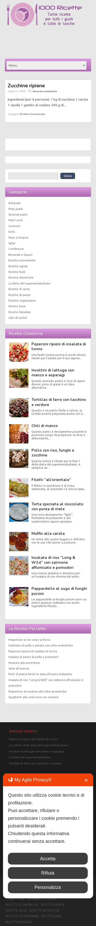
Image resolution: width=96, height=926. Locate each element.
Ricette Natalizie (19, 312)
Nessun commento (45, 91)
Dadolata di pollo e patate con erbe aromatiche (40, 645)
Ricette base (17, 306)
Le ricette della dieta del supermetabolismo (39, 745)
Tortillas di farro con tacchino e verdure (58, 402)
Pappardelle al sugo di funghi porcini (59, 591)
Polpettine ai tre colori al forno (29, 639)
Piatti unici (15, 220)
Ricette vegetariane (22, 300)
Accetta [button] (47, 858)
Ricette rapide (18, 266)
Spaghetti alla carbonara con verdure (33, 697)
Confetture (16, 248)
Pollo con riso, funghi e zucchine (52, 453)
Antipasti (14, 203)
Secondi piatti (17, 214)
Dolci (11, 231)
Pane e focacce (18, 237)
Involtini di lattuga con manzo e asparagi (52, 373)
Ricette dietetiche (21, 277)
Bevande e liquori (20, 254)
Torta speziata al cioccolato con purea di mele (57, 507)
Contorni (14, 226)
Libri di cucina (17, 317)
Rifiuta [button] (47, 873)
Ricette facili (16, 271)
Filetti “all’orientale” (51, 479)
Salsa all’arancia (18, 668)
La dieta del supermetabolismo (29, 283)
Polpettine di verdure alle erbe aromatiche (37, 691)
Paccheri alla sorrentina (24, 662)
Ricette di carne (19, 289)
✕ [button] (86, 780)
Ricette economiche (32, 114)
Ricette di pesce (19, 294)
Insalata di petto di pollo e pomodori (33, 656)
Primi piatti (15, 208)
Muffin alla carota (48, 533)
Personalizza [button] (48, 887)
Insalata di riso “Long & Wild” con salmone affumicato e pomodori (53, 562)
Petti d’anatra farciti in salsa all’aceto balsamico (40, 674)
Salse (11, 243)
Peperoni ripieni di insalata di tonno (58, 347)
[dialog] (48, 835)
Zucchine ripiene (26, 85)
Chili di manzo (44, 425)
